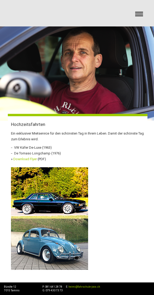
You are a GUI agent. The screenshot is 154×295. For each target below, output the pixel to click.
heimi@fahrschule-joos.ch (84, 286)
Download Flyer (25, 159)
